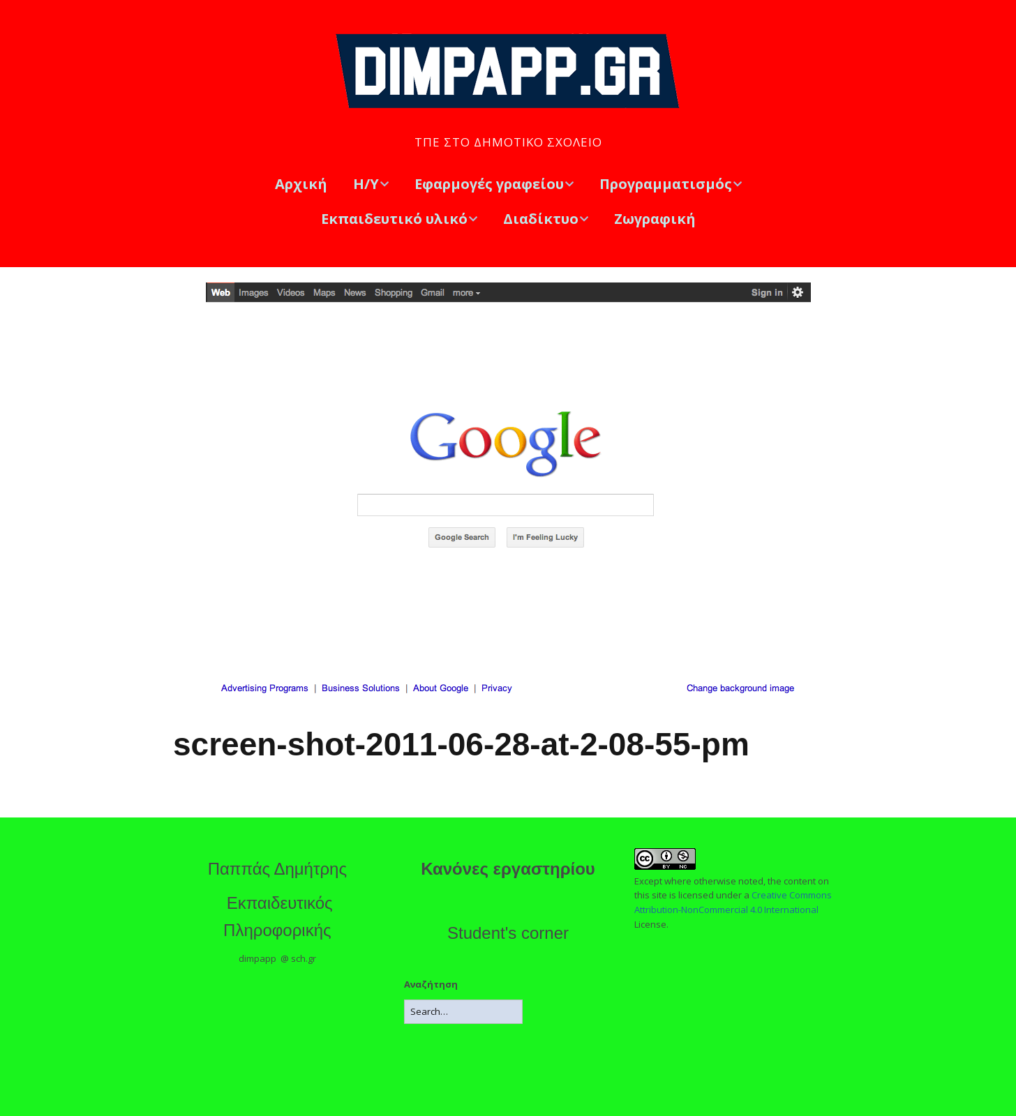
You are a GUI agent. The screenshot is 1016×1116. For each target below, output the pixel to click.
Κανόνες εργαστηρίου (508, 868)
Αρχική (301, 183)
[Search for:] (463, 1012)
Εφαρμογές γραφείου (489, 183)
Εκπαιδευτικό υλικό (394, 218)
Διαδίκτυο (540, 218)
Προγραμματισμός (665, 183)
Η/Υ (366, 183)
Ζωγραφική (655, 218)
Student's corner (508, 932)
